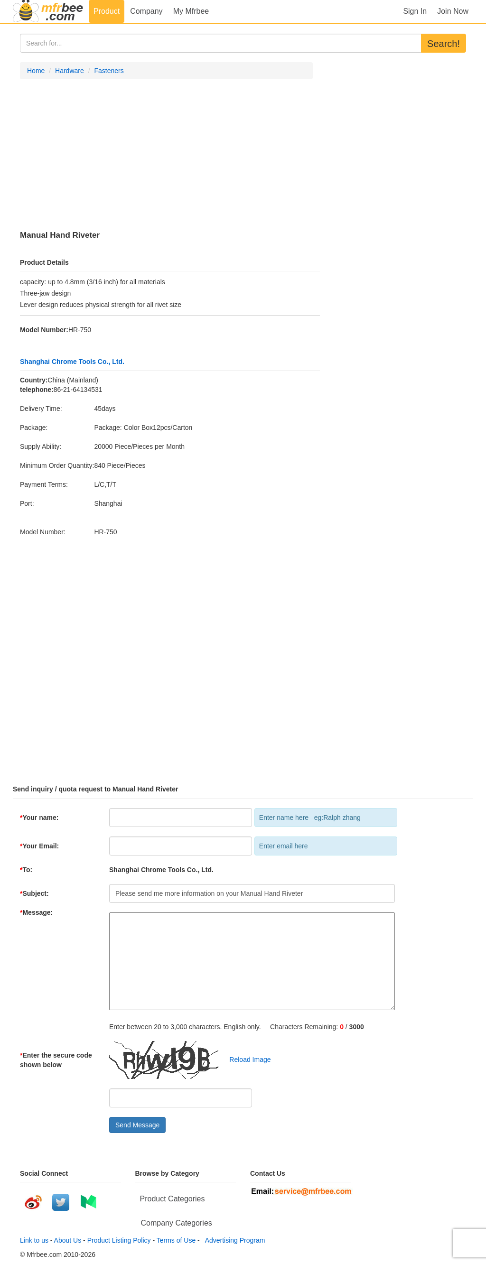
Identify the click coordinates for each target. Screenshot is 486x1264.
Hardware (69, 70)
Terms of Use (176, 1240)
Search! (443, 43)
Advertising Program (233, 1240)
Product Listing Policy (119, 1240)
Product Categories (172, 1199)
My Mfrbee (191, 11)
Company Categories (176, 1223)
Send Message (137, 1125)
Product (106, 11)
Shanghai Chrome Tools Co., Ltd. (72, 361)
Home (36, 70)
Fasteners (108, 70)
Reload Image (245, 1059)
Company (146, 11)
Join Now (452, 11)
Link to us (34, 1240)
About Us (68, 1240)
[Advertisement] (166, 155)
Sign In (415, 11)
